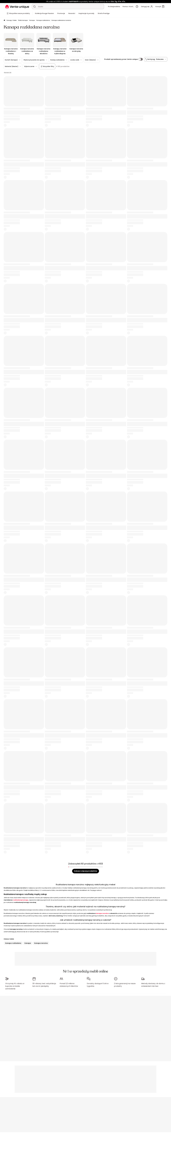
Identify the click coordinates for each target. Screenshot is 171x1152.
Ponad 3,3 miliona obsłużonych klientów (69, 983)
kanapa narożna (102, 913)
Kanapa (32, 20)
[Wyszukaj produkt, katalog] (34, 6)
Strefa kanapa (23, 20)
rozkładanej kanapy (20, 900)
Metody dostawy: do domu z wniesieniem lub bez (153, 983)
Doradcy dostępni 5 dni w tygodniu (98, 983)
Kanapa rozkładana (43, 20)
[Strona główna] (4, 20)
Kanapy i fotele (11, 20)
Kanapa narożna (41, 943)
